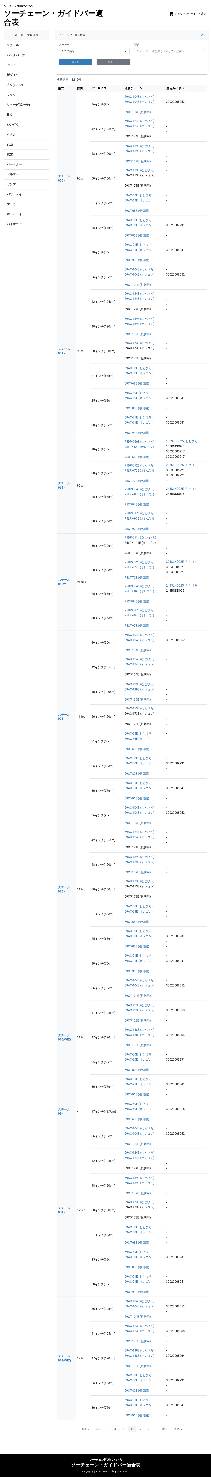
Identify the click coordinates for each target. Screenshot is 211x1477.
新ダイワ (13, 75)
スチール (13, 45)
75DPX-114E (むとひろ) (140, 537)
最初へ (85, 1428)
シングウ (13, 124)
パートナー (14, 164)
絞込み (75, 62)
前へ (98, 1428)
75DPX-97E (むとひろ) (139, 513)
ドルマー (13, 174)
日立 (10, 114)
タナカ (11, 134)
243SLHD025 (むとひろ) (182, 489)
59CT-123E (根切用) (138, 1020)
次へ (164, 1428)
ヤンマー (13, 184)
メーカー (64, 44)
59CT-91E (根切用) (137, 260)
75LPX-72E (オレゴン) (139, 470)
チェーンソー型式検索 (72, 34)
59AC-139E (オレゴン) (139, 151)
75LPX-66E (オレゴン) (139, 447)
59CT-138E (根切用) (138, 1045)
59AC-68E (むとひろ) (139, 195)
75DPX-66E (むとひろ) (139, 441)
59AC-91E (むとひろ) (139, 244)
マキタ (11, 95)
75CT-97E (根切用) (137, 529)
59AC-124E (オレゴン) (139, 126)
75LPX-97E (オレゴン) (139, 518)
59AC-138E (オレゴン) (139, 1035)
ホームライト (16, 214)
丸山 (10, 144)
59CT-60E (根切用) (137, 1119)
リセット (113, 62)
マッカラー (14, 204)
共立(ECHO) (15, 85)
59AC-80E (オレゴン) (139, 225)
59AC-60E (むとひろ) (139, 1104)
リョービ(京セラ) (18, 105)
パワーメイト (16, 194)
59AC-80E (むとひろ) (139, 220)
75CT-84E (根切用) (137, 504)
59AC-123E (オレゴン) (139, 1010)
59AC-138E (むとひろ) (139, 1029)
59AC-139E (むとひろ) (139, 146)
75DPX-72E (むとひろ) (139, 465)
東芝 (10, 154)
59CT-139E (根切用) (138, 161)
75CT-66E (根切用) (137, 457)
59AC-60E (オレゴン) (139, 1109)
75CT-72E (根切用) (137, 481)
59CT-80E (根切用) (137, 235)
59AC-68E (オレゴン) (139, 200)
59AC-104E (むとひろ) (139, 96)
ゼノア (11, 65)
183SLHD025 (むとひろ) (182, 441)
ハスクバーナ (16, 55)
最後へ (178, 1428)
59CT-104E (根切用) (138, 112)
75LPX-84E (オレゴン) (139, 494)
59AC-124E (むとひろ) (139, 121)
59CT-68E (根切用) (137, 211)
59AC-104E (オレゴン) (139, 102)
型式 (136, 44)
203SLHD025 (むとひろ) (182, 465)
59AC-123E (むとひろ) (139, 1005)
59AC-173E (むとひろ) (139, 170)
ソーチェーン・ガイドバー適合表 (53, 16)
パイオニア (14, 224)
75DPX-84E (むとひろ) (139, 489)
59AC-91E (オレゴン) (139, 250)
